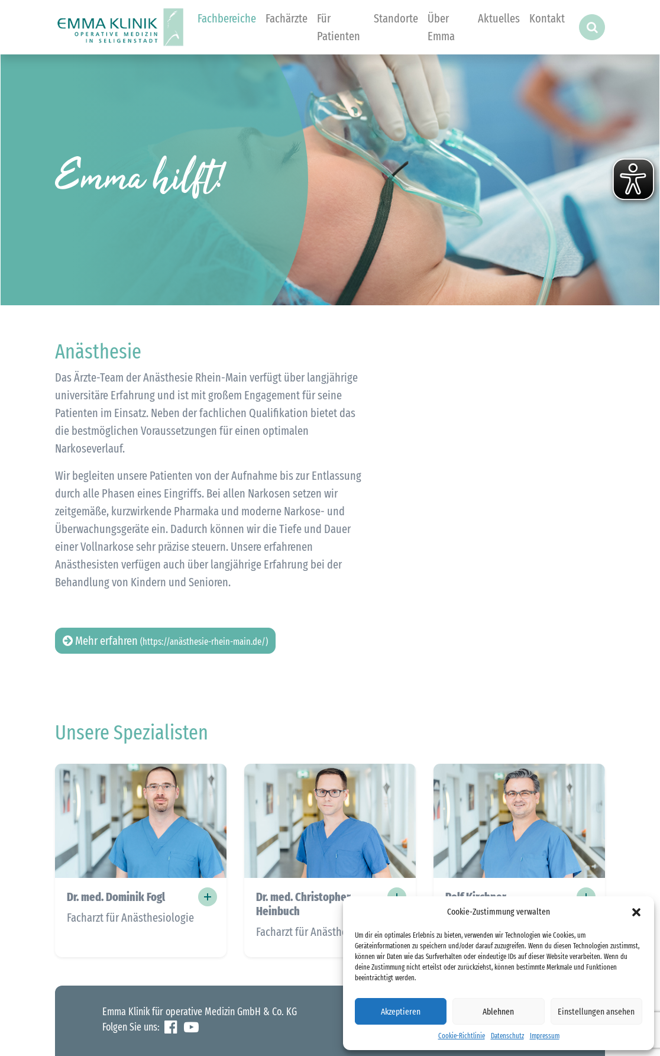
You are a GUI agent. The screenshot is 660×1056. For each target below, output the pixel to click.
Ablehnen (498, 1011)
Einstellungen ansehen (596, 1011)
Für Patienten (338, 27)
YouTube (191, 1027)
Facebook (170, 1027)
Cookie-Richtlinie (461, 1036)
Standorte (396, 18)
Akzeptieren (400, 1011)
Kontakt (547, 18)
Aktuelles (499, 18)
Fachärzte (287, 18)
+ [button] (207, 897)
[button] (636, 912)
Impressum (544, 1036)
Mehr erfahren (165, 641)
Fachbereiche (227, 18)
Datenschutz (507, 1036)
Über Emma (441, 27)
